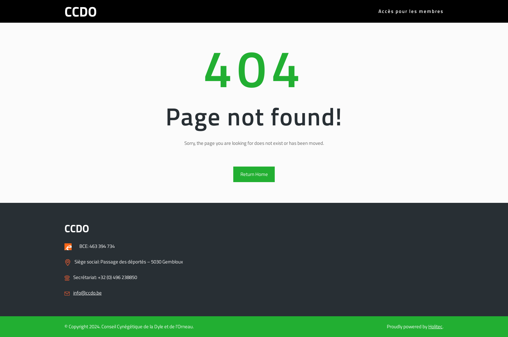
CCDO (80, 11)
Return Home (254, 174)
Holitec (435, 326)
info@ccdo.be (87, 292)
